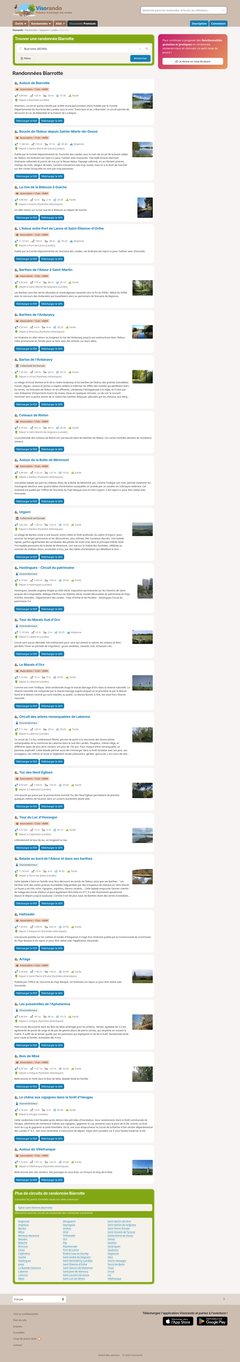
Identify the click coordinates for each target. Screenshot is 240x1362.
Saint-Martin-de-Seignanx (122, 1224)
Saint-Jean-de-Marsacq (75, 1271)
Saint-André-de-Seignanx (77, 1257)
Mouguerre (69, 1221)
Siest (110, 1257)
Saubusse (113, 1250)
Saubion (112, 1242)
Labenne (23, 1271)
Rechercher (140, 58)
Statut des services (108, 1355)
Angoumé (23, 1221)
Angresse (23, 1224)
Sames (111, 1239)
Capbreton (24, 1253)
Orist (65, 1232)
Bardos (22, 1228)
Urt (109, 1275)
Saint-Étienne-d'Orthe (75, 1264)
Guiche (22, 1257)
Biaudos (22, 1239)
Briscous (23, 1246)
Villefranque (114, 1278)
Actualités (19, 1332)
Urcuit (111, 1271)
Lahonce (23, 1275)
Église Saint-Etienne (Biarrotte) (35, 1207)
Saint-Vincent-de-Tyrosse (121, 1232)
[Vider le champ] (140, 48)
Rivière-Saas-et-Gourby (75, 1253)
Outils (21, 23)
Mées (21, 1278)
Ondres (67, 1228)
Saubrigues (114, 1246)
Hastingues (24, 1260)
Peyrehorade (70, 1246)
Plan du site (20, 1320)
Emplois (17, 1326)
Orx (65, 1239)
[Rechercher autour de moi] (146, 48)
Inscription (199, 23)
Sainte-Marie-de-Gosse (120, 1235)
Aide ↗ (60, 23)
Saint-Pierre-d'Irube (119, 1228)
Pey (65, 1242)
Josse (21, 1264)
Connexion (218, 23)
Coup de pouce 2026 (27, 1338)
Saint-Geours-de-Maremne (78, 1267)
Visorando (17, 30)
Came (21, 1250)
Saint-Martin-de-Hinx (119, 1221)
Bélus (21, 1232)
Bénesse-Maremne (28, 1235)
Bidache (22, 1242)
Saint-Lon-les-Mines (74, 1278)
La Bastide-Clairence (29, 1267)
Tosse (111, 1267)
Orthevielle (69, 1235)
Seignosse (113, 1253)
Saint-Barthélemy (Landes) (78, 1260)
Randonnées (41, 23)
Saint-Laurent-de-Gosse (76, 1275)
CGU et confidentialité (25, 1314)
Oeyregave (69, 1224)
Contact (17, 1345)
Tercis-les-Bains (116, 1264)
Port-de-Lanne (71, 1250)
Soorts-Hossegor (117, 1260)
